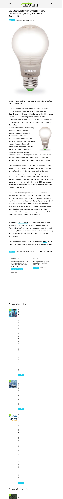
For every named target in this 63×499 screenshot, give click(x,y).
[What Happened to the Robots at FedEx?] (13, 379)
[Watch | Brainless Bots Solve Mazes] (13, 367)
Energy (12, 425)
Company (12, 467)
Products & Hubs (14, 477)
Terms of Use (21, 493)
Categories (12, 472)
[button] (10, 4)
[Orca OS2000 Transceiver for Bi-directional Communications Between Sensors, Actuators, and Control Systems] (13, 355)
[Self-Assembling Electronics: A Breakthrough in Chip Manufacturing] (13, 313)
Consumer (11, 20)
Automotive (14, 422)
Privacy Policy (12, 493)
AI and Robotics (22, 365)
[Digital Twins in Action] (13, 325)
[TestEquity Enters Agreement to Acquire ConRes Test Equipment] (13, 337)
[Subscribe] (47, 489)
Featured (20, 269)
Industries (21, 311)
